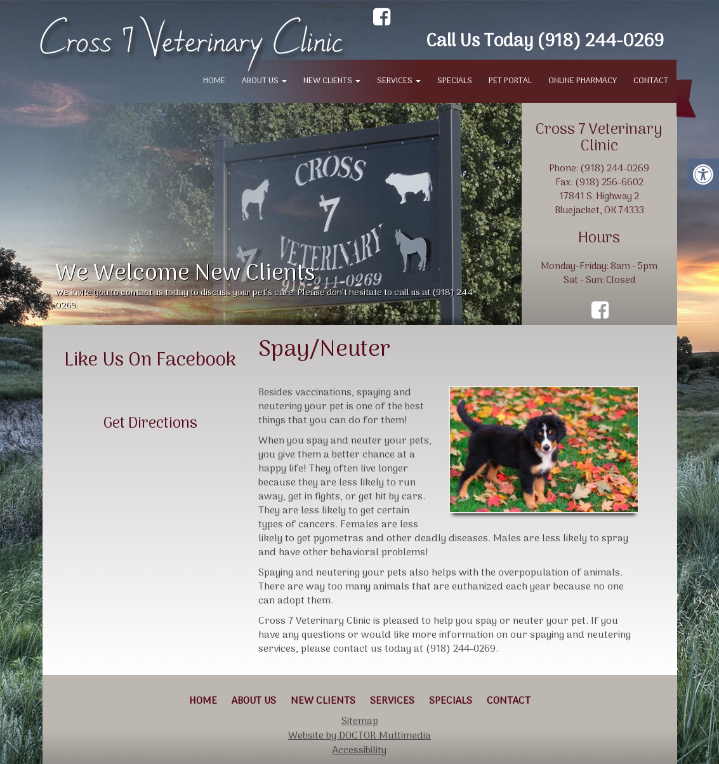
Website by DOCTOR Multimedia (359, 736)
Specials (454, 81)
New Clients (331, 81)
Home (214, 81)
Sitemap (359, 721)
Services (399, 81)
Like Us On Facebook (150, 360)
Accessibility (359, 750)
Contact (650, 81)
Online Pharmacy (582, 81)
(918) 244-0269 (600, 41)
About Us (264, 81)
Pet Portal (510, 81)
